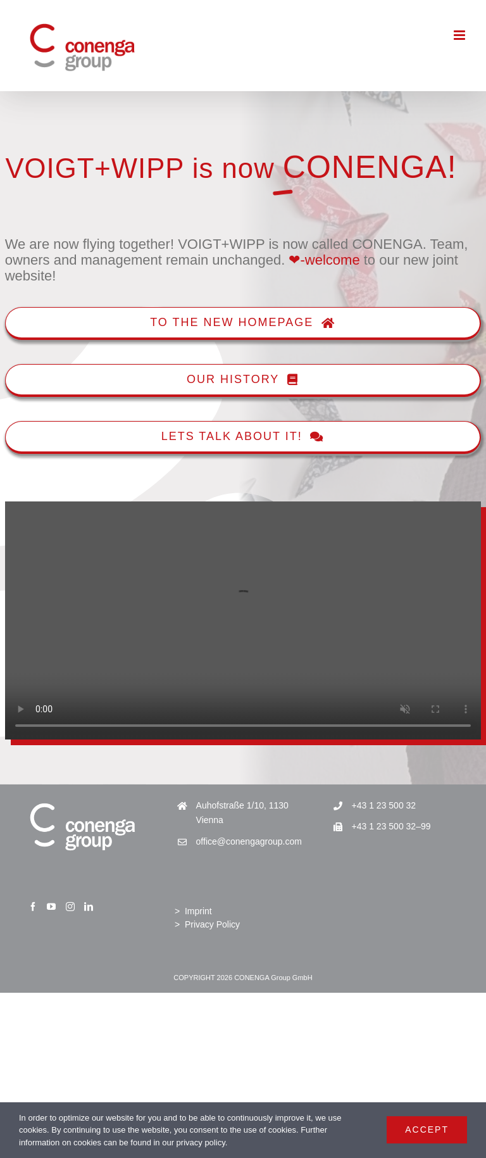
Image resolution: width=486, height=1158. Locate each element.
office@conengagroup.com (249, 841)
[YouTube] (51, 906)
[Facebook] (32, 906)
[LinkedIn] (88, 906)
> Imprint (193, 911)
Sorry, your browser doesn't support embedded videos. (243, 620)
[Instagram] (70, 906)
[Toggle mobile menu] (460, 35)
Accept (427, 1129)
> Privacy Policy (207, 924)
